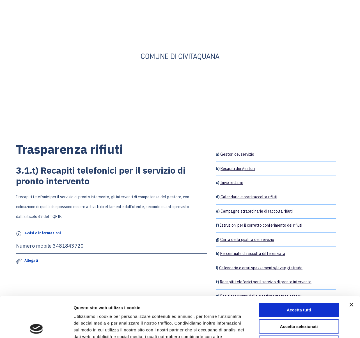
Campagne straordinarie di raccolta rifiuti (257, 211)
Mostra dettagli (295, 327)
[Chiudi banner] (351, 264)
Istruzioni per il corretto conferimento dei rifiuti (261, 225)
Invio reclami (231, 182)
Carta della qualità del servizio (247, 239)
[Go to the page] (179, 28)
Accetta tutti (299, 269)
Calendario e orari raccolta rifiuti (248, 196)
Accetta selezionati (299, 286)
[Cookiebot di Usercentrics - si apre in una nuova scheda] (36, 327)
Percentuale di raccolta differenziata (252, 253)
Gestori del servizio (237, 154)
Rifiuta (299, 302)
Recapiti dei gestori (238, 168)
